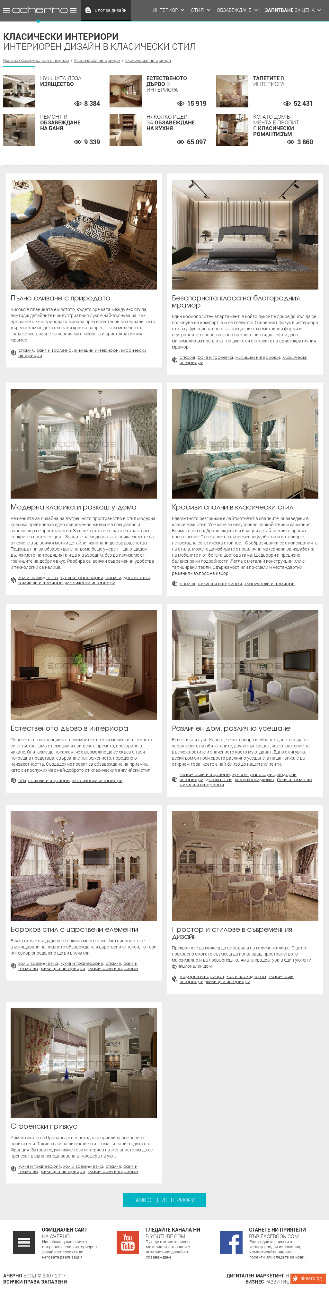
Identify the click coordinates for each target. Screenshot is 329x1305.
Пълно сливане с (61, 297)
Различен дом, (231, 728)
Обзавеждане (234, 10)
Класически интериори (97, 60)
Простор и (232, 932)
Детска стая (136, 577)
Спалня (26, 350)
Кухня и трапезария (81, 577)
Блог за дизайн (111, 10)
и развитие (258, 1279)
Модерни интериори (202, 976)
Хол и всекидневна (38, 577)
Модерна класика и (74, 506)
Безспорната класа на (236, 301)
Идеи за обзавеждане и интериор (39, 10)
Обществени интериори (44, 780)
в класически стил (232, 506)
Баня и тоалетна (54, 350)
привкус (44, 1126)
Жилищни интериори (96, 350)
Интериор (165, 10)
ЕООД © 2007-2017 (35, 1279)
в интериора (69, 728)
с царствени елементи (74, 929)
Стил (197, 10)
